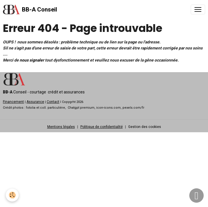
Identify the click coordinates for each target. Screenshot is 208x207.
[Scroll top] (196, 195)
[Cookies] (12, 195)
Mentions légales (61, 127)
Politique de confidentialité (101, 127)
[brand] (30, 9)
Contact (53, 102)
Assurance (35, 102)
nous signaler (32, 60)
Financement (13, 102)
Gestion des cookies (144, 127)
